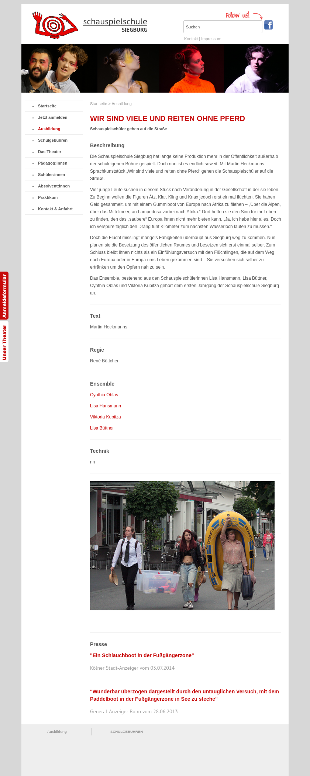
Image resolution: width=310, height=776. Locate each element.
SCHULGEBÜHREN (126, 732)
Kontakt (191, 39)
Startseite (46, 106)
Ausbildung (48, 129)
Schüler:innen (50, 174)
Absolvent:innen (53, 186)
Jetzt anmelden (51, 117)
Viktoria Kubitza (105, 417)
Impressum (211, 39)
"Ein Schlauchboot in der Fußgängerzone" (142, 655)
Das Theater (48, 151)
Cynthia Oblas (104, 394)
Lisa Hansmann (105, 405)
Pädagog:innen (51, 163)
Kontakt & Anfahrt (54, 209)
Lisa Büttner (102, 428)
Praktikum (46, 197)
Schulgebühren (51, 140)
